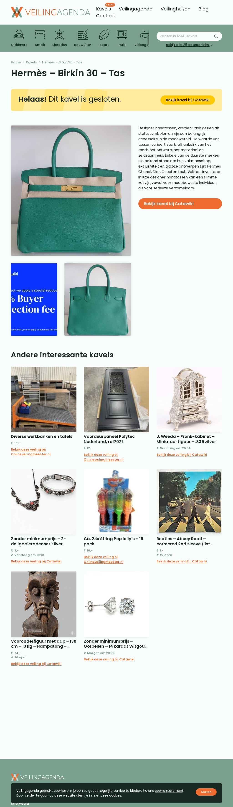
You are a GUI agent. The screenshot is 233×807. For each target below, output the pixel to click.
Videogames (145, 38)
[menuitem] (103, 8)
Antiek (40, 38)
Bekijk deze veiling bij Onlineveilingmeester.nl (31, 451)
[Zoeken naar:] (189, 36)
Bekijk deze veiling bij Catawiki (182, 454)
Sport (104, 38)
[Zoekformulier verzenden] (216, 36)
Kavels (31, 62)
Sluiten (206, 792)
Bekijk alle (189, 45)
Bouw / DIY (83, 38)
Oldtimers (19, 38)
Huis (122, 38)
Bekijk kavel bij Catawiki (188, 100)
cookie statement (169, 790)
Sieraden (59, 38)
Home (16, 62)
